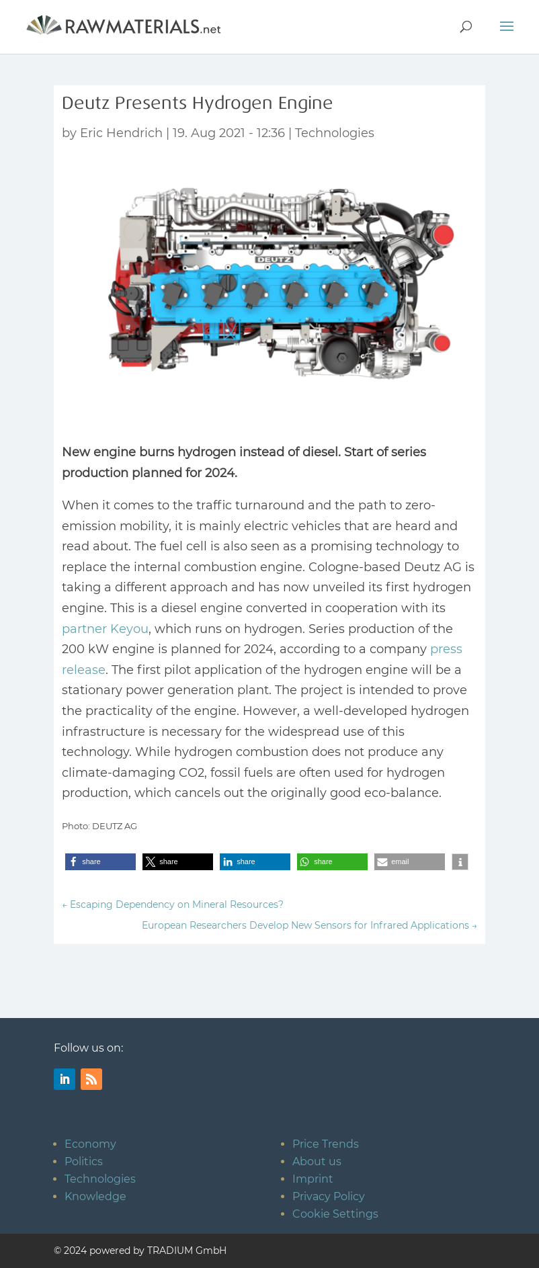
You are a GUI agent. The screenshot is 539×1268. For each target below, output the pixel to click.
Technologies (334, 133)
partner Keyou (105, 629)
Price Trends (325, 1144)
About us (316, 1161)
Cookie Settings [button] (335, 1214)
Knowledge (95, 1196)
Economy (90, 1144)
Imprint (312, 1179)
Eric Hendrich (121, 133)
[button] (100, 861)
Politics (84, 1161)
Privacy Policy (328, 1196)
